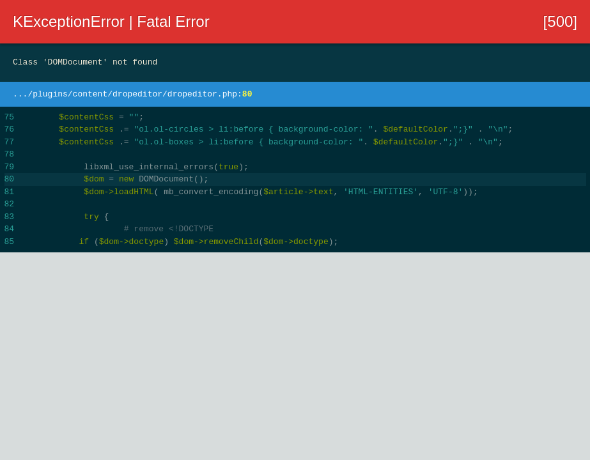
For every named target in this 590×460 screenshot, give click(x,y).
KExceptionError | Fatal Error (111, 21)
